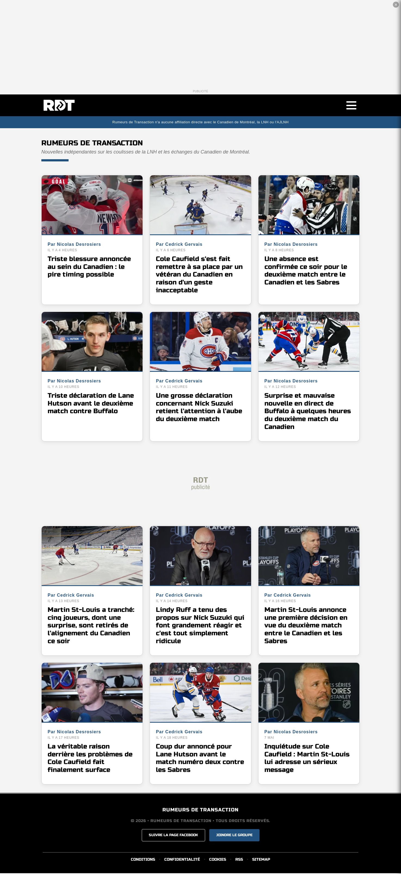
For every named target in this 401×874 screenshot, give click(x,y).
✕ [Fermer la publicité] (395, 5)
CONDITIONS (143, 860)
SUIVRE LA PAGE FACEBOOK (173, 836)
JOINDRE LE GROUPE (234, 836)
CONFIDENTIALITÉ (182, 860)
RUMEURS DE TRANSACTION (200, 811)
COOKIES (217, 860)
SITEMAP (261, 860)
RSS (239, 860)
